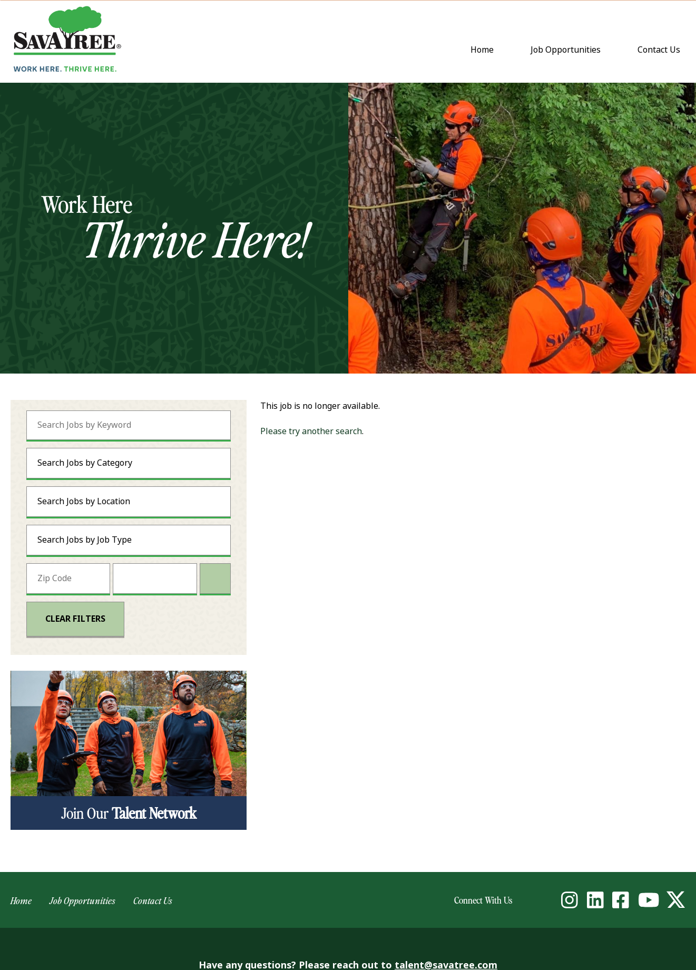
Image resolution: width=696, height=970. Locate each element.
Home (482, 50)
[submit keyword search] (209, 425)
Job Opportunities (566, 50)
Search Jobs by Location (83, 501)
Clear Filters (75, 619)
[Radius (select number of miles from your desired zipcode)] (155, 578)
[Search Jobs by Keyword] (128, 425)
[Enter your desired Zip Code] (68, 578)
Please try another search (311, 431)
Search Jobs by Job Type (84, 540)
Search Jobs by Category (84, 463)
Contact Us (661, 50)
